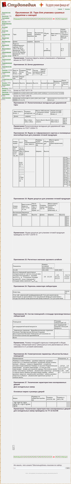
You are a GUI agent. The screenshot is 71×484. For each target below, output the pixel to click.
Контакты (67, 9)
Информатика (6, 23)
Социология (6, 72)
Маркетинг (5, 38)
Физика (4, 83)
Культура (5, 31)
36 (58, 18)
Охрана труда (6, 56)
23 (27, 18)
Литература (6, 34)
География (5, 18)
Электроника (6, 98)
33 (51, 18)
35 (56, 18)
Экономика (5, 94)
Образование (6, 52)
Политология (6, 59)
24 (30, 18)
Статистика (6, 76)
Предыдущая (17, 18)
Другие (4, 21)
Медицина (5, 45)
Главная (60, 9)
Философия (6, 85)
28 (39, 18)
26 (34, 18)
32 (48, 18)
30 (44, 18)
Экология (5, 92)
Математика (6, 41)
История (5, 27)
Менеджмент (6, 48)
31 (46, 18)
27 (37, 18)
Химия (4, 90)
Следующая (63, 18)
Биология (5, 16)
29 (41, 18)
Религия (4, 70)
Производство (6, 66)
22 (25, 18)
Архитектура (6, 12)
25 (32, 18)
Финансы (5, 88)
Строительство (7, 79)
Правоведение (7, 63)
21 (22, 18)
